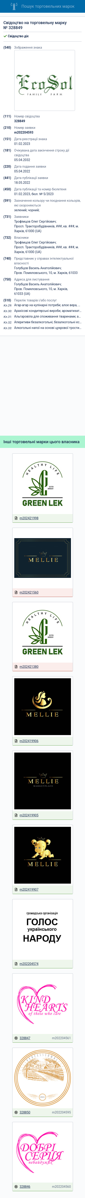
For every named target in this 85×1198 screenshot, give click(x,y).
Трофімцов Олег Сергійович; (35, 221)
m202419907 (26, 890)
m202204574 (26, 964)
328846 (22, 1187)
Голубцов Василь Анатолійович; (38, 268)
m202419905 (26, 815)
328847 (22, 1038)
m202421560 (26, 592)
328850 (22, 1112)
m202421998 (26, 518)
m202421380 (26, 667)
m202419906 (26, 741)
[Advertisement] (42, 385)
